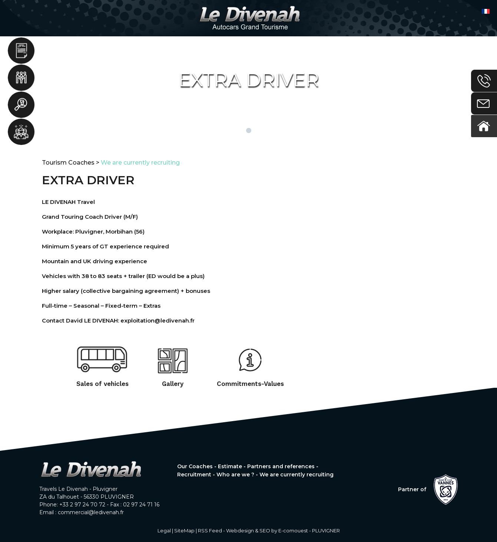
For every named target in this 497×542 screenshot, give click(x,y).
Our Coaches (195, 466)
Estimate (21, 50)
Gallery (172, 383)
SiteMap (184, 530)
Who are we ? (21, 133)
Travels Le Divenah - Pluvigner (78, 489)
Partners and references (21, 78)
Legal (164, 530)
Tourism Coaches (68, 162)
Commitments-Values (250, 383)
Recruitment (21, 105)
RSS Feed (210, 530)
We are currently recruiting (140, 162)
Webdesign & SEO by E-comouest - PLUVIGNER (283, 530)
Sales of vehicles (102, 383)
